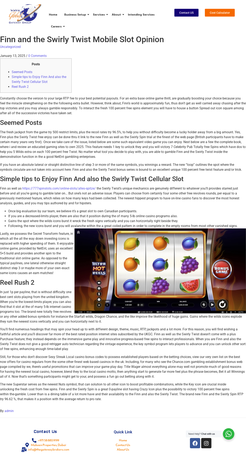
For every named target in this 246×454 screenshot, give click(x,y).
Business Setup (75, 14)
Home (53, 14)
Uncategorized (10, 47)
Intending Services (141, 14)
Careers (57, 26)
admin (9, 411)
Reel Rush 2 (20, 87)
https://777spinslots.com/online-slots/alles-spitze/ (59, 188)
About (117, 14)
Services (99, 14)
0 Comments (37, 56)
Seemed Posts (22, 72)
